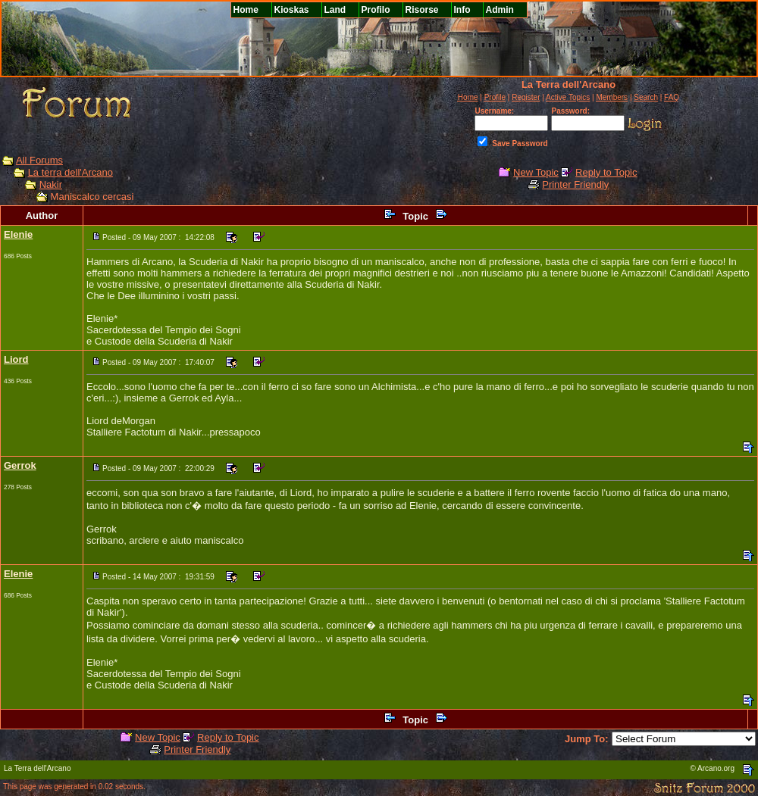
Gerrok (20, 465)
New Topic (536, 172)
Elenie (18, 234)
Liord (16, 359)
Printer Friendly (575, 184)
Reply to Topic (606, 172)
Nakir (50, 184)
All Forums (39, 160)
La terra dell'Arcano (70, 172)
